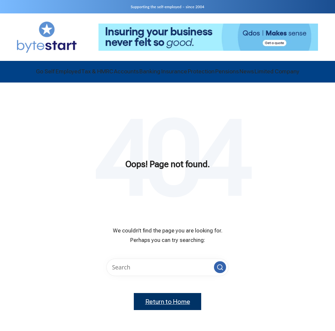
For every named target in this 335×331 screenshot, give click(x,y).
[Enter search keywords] (167, 271)
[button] (220, 271)
